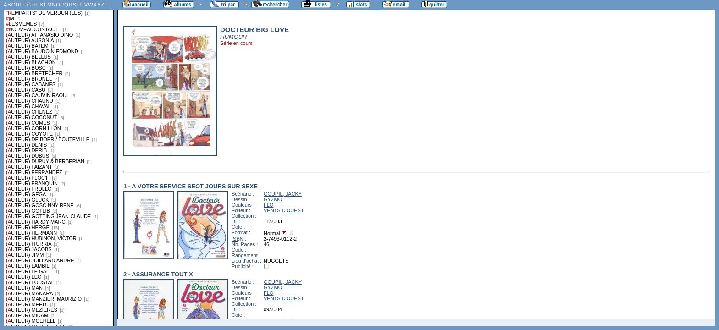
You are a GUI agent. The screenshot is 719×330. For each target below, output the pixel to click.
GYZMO (273, 199)
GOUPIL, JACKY (283, 194)
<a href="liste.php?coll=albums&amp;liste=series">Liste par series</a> (59, 163)
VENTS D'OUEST (284, 210)
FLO (268, 205)
